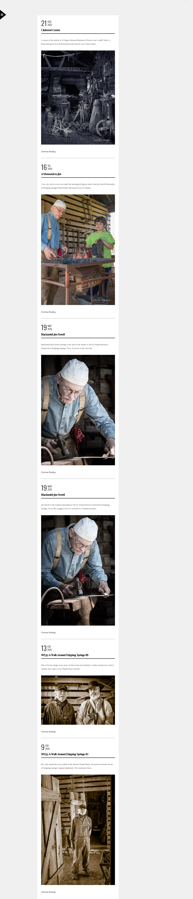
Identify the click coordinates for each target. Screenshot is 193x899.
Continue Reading (48, 151)
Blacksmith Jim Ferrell (53, 334)
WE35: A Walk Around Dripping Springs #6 (64, 655)
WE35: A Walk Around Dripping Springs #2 (64, 754)
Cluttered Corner (50, 30)
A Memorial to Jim (51, 174)
